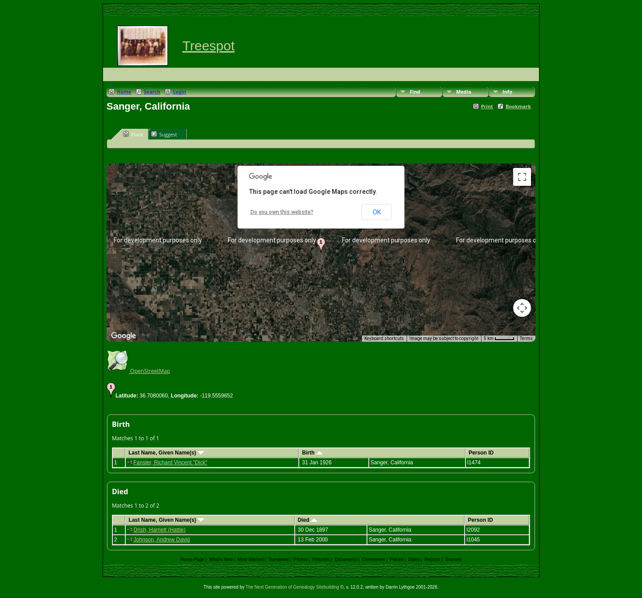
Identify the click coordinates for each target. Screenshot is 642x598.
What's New (221, 559)
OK (377, 212)
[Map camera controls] (522, 308)
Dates (414, 559)
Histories (321, 559)
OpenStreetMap (138, 371)
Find (415, 91)
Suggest (164, 134)
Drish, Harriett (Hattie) (160, 530)
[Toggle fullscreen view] (522, 177)
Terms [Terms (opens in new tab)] (526, 338)
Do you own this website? (282, 212)
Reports (432, 559)
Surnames (278, 559)
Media (463, 91)
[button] (321, 245)
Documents (346, 559)
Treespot (208, 45)
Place (133, 134)
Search (152, 91)
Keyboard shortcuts (384, 338)
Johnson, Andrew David (162, 540)
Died (307, 520)
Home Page (192, 559)
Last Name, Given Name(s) (166, 453)
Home (124, 91)
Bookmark (518, 106)
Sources (453, 559)
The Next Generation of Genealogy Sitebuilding (292, 587)
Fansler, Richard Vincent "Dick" (170, 462)
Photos (301, 559)
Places (396, 559)
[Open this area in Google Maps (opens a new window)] (123, 336)
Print (487, 106)
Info (507, 91)
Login (179, 91)
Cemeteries (373, 559)
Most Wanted (251, 559)
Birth (312, 453)
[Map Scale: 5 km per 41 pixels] (499, 339)
